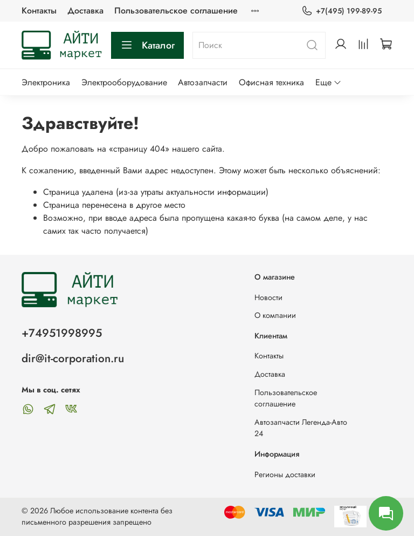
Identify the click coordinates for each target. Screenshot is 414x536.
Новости (268, 297)
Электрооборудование (124, 82)
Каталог (147, 45)
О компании (275, 315)
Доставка (85, 10)
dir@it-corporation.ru (73, 358)
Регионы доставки (284, 474)
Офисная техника (271, 82)
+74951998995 (62, 333)
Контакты (39, 10)
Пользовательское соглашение (176, 10)
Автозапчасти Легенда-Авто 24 (300, 428)
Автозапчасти (202, 82)
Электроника (46, 82)
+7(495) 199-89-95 (341, 11)
